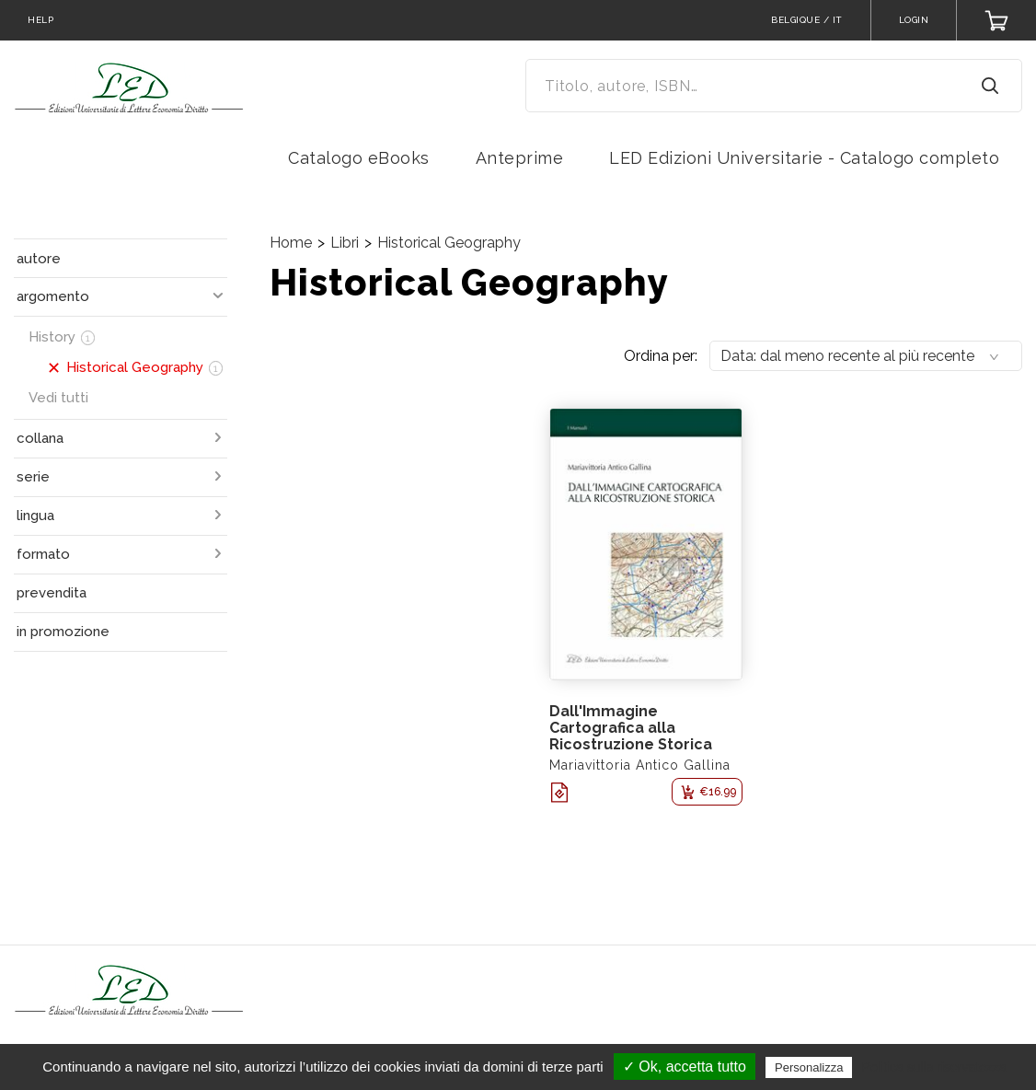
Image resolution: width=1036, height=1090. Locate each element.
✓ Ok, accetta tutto (684, 1066)
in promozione (63, 631)
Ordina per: (660, 356)
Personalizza (809, 1067)
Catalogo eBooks (359, 158)
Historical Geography (449, 242)
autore (39, 258)
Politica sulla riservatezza (934, 1067)
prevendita (51, 593)
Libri (344, 242)
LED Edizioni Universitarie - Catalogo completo (804, 158)
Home (291, 242)
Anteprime (520, 158)
